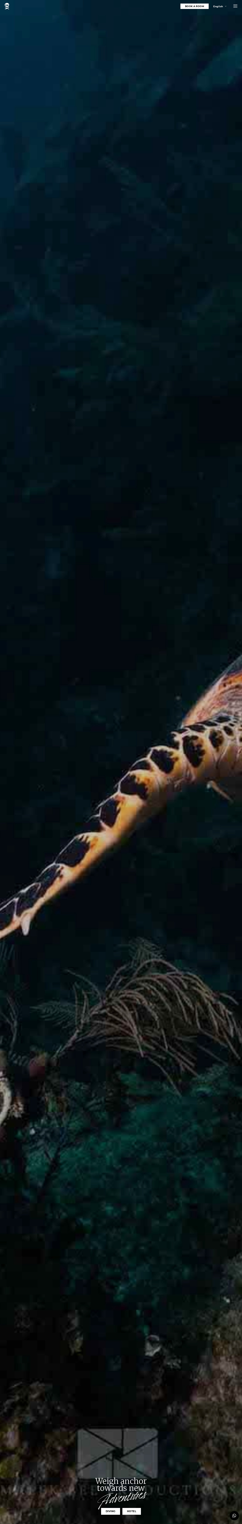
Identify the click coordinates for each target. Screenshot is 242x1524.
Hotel (131, 1511)
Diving (110, 1511)
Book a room (194, 6)
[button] (235, 6)
